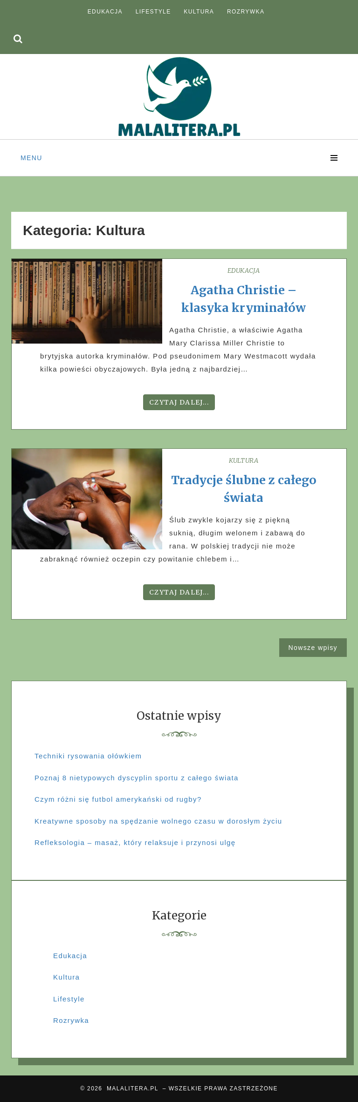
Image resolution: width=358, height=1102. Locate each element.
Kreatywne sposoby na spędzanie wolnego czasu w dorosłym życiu (158, 821)
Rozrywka (245, 11)
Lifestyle (153, 11)
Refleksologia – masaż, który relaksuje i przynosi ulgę (135, 842)
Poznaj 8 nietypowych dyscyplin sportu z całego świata (136, 778)
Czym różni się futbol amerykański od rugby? (118, 799)
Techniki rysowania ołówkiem (88, 756)
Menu (31, 158)
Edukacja (105, 11)
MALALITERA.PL (132, 1088)
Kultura (199, 11)
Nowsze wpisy (313, 647)
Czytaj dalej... (179, 402)
